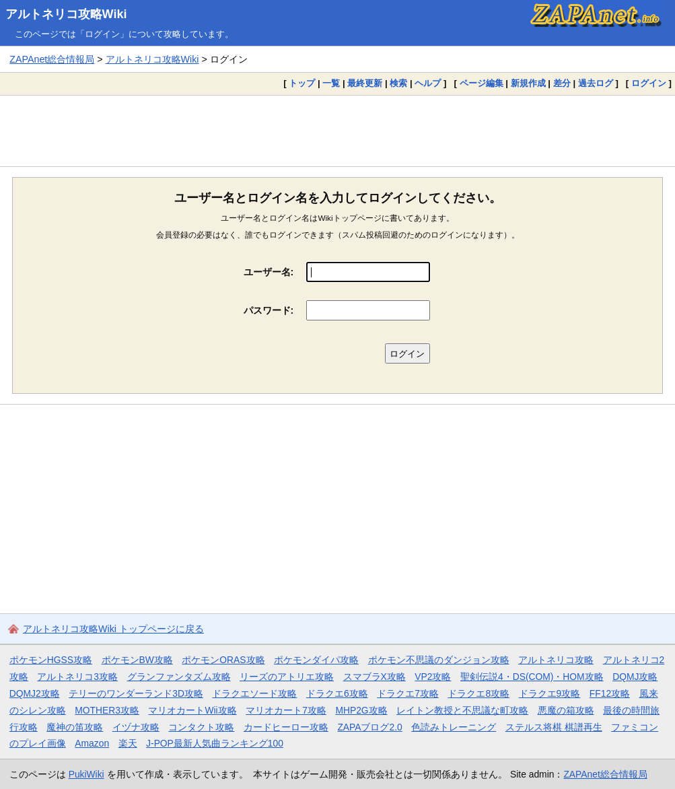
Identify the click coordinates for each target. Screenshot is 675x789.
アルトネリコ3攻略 (77, 676)
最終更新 (364, 83)
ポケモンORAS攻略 (223, 659)
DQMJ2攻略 (34, 693)
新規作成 (528, 83)
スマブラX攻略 (374, 676)
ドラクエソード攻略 (254, 693)
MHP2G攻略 (361, 710)
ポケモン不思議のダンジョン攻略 (438, 659)
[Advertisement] (337, 130)
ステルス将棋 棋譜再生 (553, 727)
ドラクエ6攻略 (337, 693)
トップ (302, 83)
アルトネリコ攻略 (556, 659)
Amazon (92, 743)
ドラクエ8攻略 (478, 693)
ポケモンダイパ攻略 (316, 659)
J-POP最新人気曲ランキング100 (214, 743)
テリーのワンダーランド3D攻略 (136, 693)
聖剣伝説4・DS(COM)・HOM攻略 (532, 676)
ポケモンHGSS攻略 (50, 659)
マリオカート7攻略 (286, 710)
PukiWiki (86, 774)
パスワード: (269, 310)
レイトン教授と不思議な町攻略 (462, 710)
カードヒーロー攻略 (286, 727)
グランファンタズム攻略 (179, 676)
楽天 (127, 743)
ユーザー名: (269, 272)
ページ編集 (481, 83)
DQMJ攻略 (635, 676)
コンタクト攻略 (201, 727)
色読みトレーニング (453, 727)
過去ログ (595, 83)
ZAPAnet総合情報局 (51, 59)
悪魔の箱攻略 (566, 710)
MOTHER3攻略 (107, 710)
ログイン (648, 83)
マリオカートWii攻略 (192, 710)
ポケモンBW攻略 (137, 659)
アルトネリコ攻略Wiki (66, 14)
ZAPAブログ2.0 (369, 727)
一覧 (331, 83)
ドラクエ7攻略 (408, 693)
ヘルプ (428, 83)
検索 (398, 83)
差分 (562, 83)
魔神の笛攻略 (74, 727)
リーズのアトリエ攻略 (287, 676)
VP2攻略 (433, 676)
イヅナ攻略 (135, 727)
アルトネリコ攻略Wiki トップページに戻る (113, 628)
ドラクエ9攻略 (550, 693)
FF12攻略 (610, 693)
